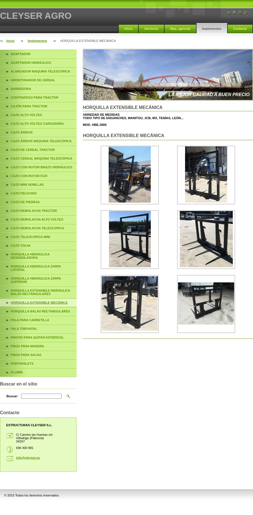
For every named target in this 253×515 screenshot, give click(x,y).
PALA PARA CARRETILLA (30, 320)
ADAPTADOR (21, 54)
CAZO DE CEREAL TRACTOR (33, 149)
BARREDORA (21, 88)
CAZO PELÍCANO (24, 193)
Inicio (128, 28)
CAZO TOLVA (21, 245)
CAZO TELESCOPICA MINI (30, 237)
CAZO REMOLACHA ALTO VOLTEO (37, 219)
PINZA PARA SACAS (26, 355)
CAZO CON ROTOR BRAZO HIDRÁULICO (41, 167)
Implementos (212, 28)
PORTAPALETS (22, 363)
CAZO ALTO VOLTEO (26, 115)
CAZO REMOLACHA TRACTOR (34, 210)
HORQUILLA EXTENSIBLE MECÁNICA (39, 302)
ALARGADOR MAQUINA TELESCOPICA (40, 71)
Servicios (151, 28)
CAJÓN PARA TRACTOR (29, 106)
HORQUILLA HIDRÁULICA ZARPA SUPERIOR (36, 280)
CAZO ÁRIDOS (22, 132)
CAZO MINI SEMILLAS (27, 184)
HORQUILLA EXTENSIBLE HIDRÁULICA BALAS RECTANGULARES (40, 292)
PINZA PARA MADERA (27, 346)
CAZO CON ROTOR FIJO (29, 176)
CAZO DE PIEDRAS (25, 202)
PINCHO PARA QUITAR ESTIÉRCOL (37, 337)
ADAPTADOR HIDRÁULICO (31, 62)
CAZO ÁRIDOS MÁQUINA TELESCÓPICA (41, 141)
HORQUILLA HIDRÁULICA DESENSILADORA (30, 256)
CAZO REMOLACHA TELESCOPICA (37, 228)
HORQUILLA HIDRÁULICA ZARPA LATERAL (36, 268)
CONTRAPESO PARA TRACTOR (34, 97)
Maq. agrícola (180, 28)
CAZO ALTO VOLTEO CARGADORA (37, 123)
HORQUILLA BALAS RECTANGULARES (40, 311)
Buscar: (12, 396)
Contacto (240, 28)
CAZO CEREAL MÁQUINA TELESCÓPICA (41, 158)
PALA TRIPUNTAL (24, 328)
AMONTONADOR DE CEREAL (33, 80)
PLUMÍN (17, 372)
